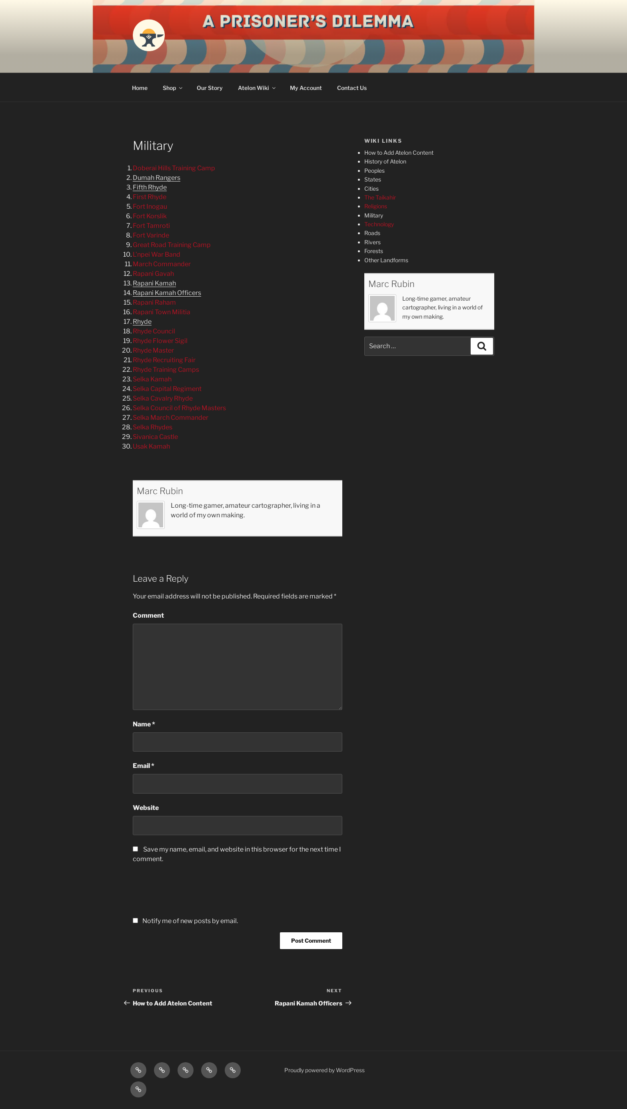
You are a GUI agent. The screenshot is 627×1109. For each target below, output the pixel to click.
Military (373, 215)
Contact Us (352, 87)
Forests (373, 250)
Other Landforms (386, 260)
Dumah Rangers (156, 178)
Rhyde (142, 321)
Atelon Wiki (257, 87)
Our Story (210, 87)
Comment (148, 615)
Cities (371, 188)
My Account (306, 87)
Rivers (372, 242)
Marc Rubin (160, 491)
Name (144, 724)
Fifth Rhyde (150, 187)
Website (146, 808)
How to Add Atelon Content (398, 152)
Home (140, 87)
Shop (173, 87)
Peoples (374, 170)
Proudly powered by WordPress (324, 1070)
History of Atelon (385, 161)
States (372, 179)
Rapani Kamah (154, 283)
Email (143, 766)
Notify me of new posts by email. (190, 921)
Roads (372, 232)
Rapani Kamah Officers (167, 293)
